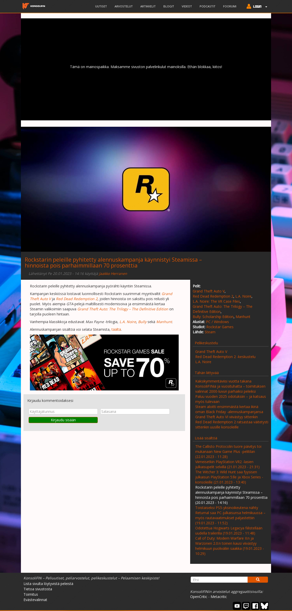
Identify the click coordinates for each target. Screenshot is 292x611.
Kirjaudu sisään (63, 419)
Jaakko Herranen (113, 273)
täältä (116, 329)
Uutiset (101, 6)
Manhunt (243, 316)
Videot (187, 6)
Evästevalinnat (35, 599)
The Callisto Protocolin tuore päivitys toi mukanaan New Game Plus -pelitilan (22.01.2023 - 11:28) (228, 451)
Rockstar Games (220, 326)
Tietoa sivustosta (37, 589)
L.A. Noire (243, 296)
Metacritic (219, 596)
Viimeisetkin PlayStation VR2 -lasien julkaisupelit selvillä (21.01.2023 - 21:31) (227, 464)
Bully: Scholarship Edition (213, 316)
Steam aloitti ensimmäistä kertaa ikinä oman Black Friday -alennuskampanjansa (229, 409)
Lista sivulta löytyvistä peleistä (48, 583)
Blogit (168, 6)
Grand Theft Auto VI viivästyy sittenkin (226, 416)
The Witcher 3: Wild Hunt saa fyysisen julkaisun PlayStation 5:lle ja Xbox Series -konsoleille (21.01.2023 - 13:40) (229, 477)
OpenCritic (198, 596)
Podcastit (207, 6)
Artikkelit (148, 6)
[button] (255, 7)
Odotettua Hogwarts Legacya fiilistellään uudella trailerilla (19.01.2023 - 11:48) (228, 531)
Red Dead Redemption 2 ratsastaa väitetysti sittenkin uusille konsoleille (231, 424)
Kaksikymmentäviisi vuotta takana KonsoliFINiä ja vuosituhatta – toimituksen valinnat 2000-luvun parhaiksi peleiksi (230, 386)
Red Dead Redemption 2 (213, 296)
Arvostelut (124, 6)
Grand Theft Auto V (209, 291)
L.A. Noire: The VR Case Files (216, 301)
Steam (210, 331)
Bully (142, 321)
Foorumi (229, 6)
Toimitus (30, 594)
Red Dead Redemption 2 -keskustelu (225, 356)
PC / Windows (217, 321)
